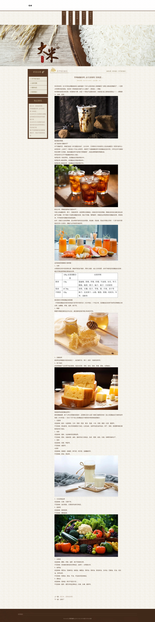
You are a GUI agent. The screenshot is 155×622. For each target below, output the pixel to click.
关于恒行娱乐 (70, 17)
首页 (64, 14)
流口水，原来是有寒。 (67, 596)
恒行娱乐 (114, 71)
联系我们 (90, 15)
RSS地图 (83, 618)
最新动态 (84, 15)
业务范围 (77, 15)
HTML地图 (89, 618)
